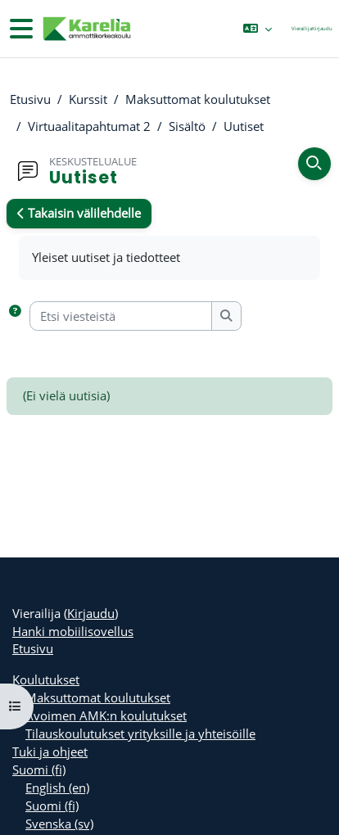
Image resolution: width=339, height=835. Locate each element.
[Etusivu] (86, 28)
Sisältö (187, 126)
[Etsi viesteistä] (120, 316)
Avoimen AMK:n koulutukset (106, 715)
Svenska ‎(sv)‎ (59, 823)
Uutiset (244, 126)
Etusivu (30, 99)
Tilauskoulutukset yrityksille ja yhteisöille (140, 733)
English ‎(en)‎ (57, 787)
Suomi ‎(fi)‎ (39, 769)
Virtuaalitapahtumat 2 (89, 126)
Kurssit (88, 99)
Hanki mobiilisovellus (72, 631)
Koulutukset (45, 679)
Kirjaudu (322, 28)
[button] (257, 28)
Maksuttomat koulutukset (197, 99)
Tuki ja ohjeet (50, 751)
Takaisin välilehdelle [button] (79, 213)
